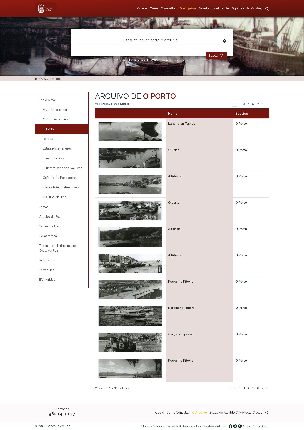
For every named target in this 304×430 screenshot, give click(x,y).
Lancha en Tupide (181, 123)
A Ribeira (175, 176)
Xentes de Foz (49, 226)
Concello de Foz (58, 426)
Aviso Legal (195, 426)
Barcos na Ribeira (181, 308)
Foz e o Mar (47, 100)
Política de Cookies (177, 426)
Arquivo (45, 78)
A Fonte (174, 229)
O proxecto (241, 8)
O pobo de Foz (50, 216)
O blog (256, 8)
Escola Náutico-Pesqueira (61, 187)
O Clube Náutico (54, 197)
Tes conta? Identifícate (255, 426)
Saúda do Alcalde (214, 8)
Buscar (216, 55)
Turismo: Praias (53, 158)
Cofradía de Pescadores (60, 177)
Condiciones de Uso (215, 426)
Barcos (48, 138)
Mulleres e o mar (55, 109)
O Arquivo (187, 8)
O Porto (241, 123)
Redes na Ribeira (181, 281)
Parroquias (46, 270)
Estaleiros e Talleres (57, 148)
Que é (142, 8)
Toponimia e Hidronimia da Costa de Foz (58, 248)
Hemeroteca (48, 236)
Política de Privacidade (152, 426)
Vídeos (44, 260)
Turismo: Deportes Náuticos (62, 168)
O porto (173, 202)
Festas (44, 207)
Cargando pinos (180, 334)
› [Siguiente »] (266, 103)
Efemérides (47, 279)
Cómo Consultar (163, 8)
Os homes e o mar (56, 119)
